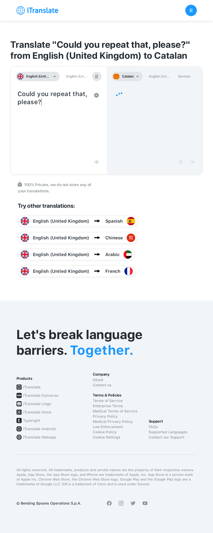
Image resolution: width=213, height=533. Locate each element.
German (184, 76)
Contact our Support (166, 437)
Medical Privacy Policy (113, 421)
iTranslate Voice (37, 412)
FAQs (153, 427)
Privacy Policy (105, 416)
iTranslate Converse (40, 395)
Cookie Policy (105, 432)
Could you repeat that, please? (53, 122)
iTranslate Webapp (39, 437)
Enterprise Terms (108, 406)
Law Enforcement (108, 427)
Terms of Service (108, 401)
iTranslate (32, 387)
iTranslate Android (39, 429)
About (98, 380)
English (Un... (76, 76)
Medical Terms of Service (115, 411)
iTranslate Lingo (37, 404)
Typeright (31, 420)
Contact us (102, 385)
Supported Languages (168, 432)
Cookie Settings (106, 437)
